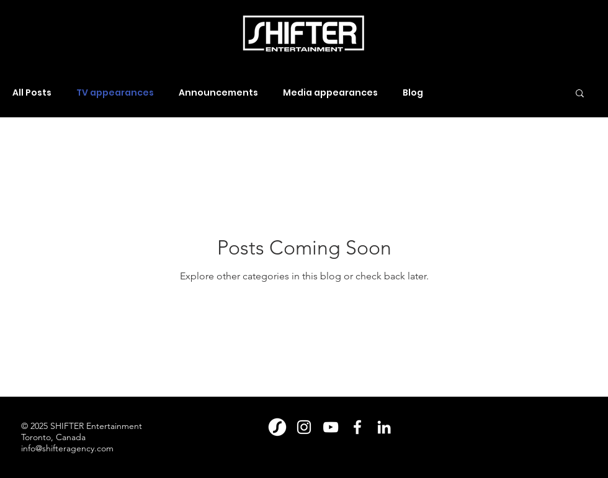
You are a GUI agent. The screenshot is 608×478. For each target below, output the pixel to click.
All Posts (31, 93)
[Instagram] (304, 427)
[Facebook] (357, 427)
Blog (413, 93)
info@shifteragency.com (67, 448)
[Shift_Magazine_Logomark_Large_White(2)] (277, 427)
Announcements (218, 93)
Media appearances (330, 93)
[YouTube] (330, 427)
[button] (580, 94)
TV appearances (115, 93)
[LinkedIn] (384, 427)
